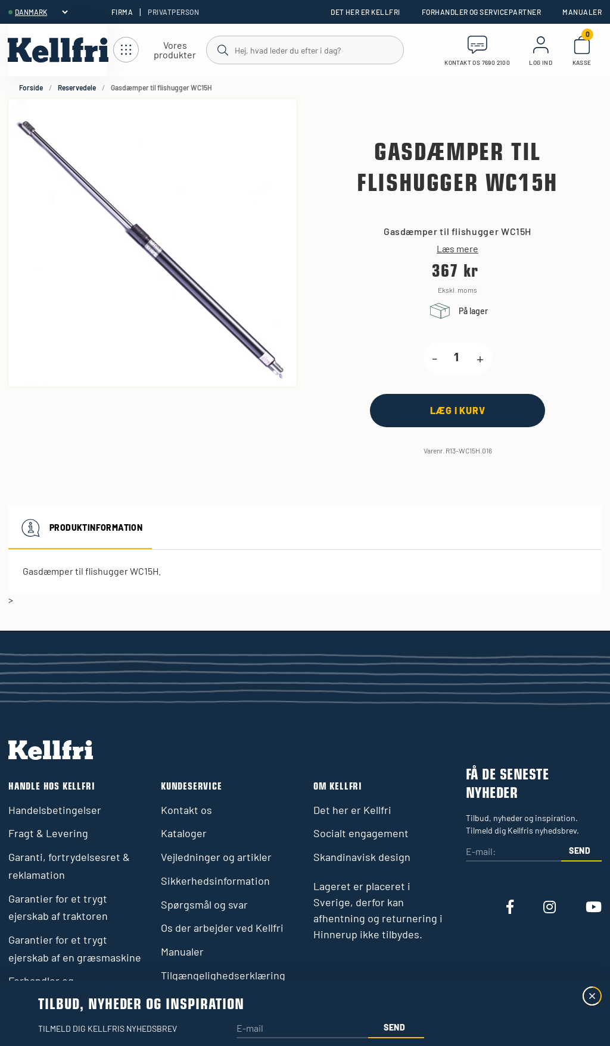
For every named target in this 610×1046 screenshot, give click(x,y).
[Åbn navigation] (159, 50)
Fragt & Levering (48, 833)
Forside (31, 87)
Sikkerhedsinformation (215, 880)
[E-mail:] (513, 852)
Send (580, 850)
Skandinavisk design (361, 856)
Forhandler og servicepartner (481, 12)
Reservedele (77, 87)
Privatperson (173, 12)
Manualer (582, 12)
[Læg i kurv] (457, 410)
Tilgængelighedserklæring (223, 975)
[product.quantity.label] (457, 358)
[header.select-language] (41, 12)
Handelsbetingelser (54, 809)
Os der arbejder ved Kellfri (222, 927)
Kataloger (184, 833)
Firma (122, 12)
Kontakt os (186, 809)
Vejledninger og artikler (216, 856)
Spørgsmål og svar (204, 904)
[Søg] (304, 49)
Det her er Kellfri (365, 12)
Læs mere (457, 248)
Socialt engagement (361, 833)
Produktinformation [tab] (80, 527)
